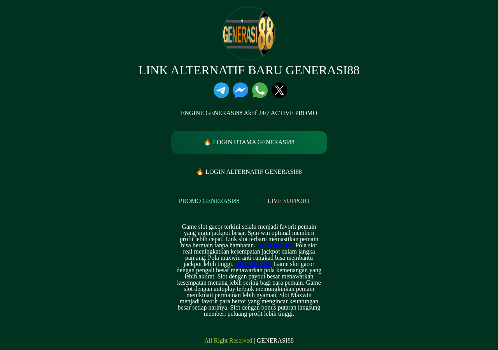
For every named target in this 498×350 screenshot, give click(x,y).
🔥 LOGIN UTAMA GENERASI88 (248, 142)
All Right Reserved (228, 341)
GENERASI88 (275, 245)
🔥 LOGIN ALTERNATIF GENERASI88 (249, 171)
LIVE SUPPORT (289, 201)
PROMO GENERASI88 (209, 201)
